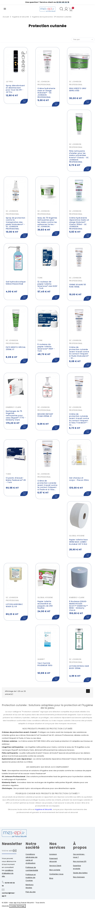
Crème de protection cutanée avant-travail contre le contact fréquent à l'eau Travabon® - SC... (79, 419)
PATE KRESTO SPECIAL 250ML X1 (16, 348)
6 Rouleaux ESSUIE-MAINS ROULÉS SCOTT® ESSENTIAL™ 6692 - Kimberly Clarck (78, 605)
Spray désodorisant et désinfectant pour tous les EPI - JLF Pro (15, 88)
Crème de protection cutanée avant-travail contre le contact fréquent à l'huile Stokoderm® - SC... (79, 352)
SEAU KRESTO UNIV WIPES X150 (77, 89)
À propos (80, 845)
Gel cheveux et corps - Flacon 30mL (79, 479)
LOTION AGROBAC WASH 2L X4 (14, 605)
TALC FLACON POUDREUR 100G (44, 664)
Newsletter (12, 843)
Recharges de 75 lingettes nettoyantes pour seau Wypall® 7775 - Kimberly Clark (16, 415)
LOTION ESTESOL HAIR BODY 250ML (79, 667)
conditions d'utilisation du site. (7, 873)
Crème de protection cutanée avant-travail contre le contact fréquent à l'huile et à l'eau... (47, 485)
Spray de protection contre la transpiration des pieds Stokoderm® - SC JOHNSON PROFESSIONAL (15, 223)
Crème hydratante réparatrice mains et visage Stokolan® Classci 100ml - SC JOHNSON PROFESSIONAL (79, 223)
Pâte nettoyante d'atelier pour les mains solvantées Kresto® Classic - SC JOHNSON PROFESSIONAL (79, 156)
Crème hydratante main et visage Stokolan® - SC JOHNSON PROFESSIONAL (46, 92)
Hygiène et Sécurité (43, 809)
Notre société (33, 845)
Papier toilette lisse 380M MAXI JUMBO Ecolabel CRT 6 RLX (78, 541)
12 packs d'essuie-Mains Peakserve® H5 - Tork (16, 480)
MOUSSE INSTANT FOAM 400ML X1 (45, 415)
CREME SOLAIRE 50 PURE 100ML (77, 285)
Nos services (57, 845)
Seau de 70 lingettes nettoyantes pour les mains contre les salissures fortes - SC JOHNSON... (47, 222)
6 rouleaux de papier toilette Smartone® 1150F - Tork (46, 347)
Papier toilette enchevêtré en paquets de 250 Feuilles (45, 604)
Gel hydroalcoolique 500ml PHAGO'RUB (16, 282)
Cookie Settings (17, 906)
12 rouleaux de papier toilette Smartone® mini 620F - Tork (47, 285)
